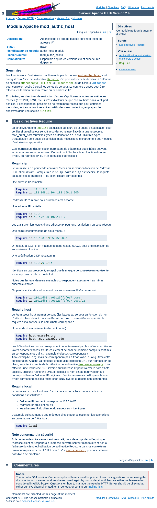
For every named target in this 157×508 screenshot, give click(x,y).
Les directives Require (132, 44)
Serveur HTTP (25, 18)
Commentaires (127, 69)
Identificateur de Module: (23, 50)
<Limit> (45, 111)
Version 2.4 (63, 18)
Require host (21, 309)
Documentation (45, 18)
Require (53, 79)
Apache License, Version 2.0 (38, 501)
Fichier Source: (17, 54)
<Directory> (30, 83)
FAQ (123, 7)
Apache (10, 18)
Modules (100, 7)
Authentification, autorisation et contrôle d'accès (135, 57)
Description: (15, 38)
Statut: (11, 46)
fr (110, 32)
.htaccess (99, 83)
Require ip (19, 163)
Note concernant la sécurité (32, 434)
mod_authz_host (89, 75)
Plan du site (147, 7)
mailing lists (95, 486)
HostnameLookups (90, 364)
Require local (21, 386)
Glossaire (133, 7)
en (104, 32)
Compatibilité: (16, 59)
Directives (113, 7)
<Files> (46, 83)
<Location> (65, 83)
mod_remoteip (76, 450)
